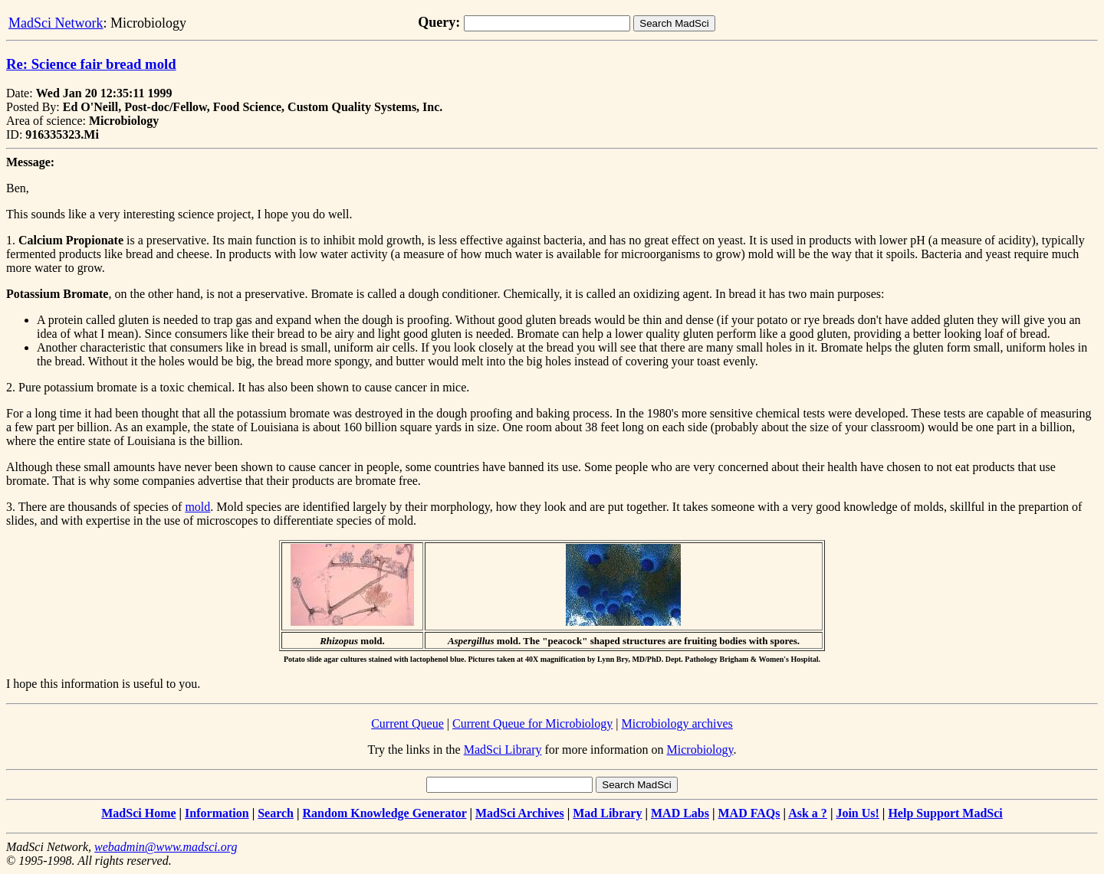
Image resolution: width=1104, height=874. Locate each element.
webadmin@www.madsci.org (165, 846)
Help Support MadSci (945, 813)
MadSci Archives (519, 813)
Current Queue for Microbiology (532, 723)
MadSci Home (138, 813)
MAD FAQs (749, 813)
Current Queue (407, 723)
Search (276, 813)
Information (217, 813)
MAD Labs (680, 813)
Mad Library (607, 813)
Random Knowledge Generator (385, 813)
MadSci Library (503, 749)
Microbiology (700, 749)
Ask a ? (807, 813)
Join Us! (857, 813)
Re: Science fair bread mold (91, 64)
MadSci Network (55, 23)
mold (197, 506)
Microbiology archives (677, 723)
